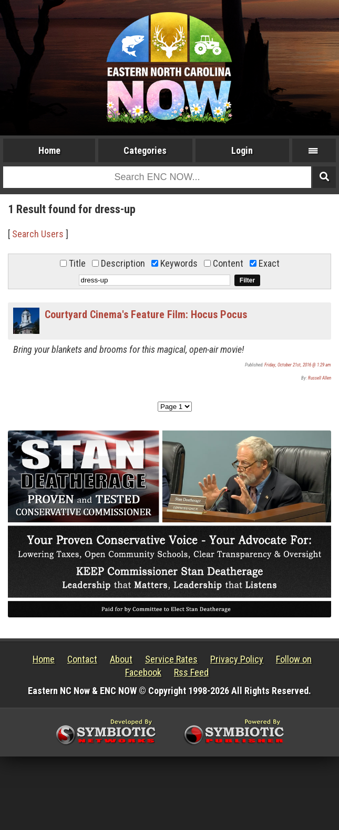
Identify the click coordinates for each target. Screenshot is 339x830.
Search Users (38, 233)
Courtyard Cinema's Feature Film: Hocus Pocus (146, 314)
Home (49, 150)
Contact (82, 659)
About (121, 659)
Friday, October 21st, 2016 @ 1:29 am (297, 364)
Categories (145, 150)
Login (242, 150)
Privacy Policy (236, 659)
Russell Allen (319, 378)
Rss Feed (191, 672)
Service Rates (171, 659)
